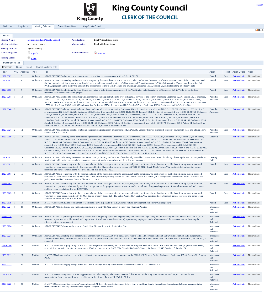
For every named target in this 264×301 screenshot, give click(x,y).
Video (33, 58)
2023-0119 (6, 202)
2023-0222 (7, 284)
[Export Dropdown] (29, 67)
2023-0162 (7, 183)
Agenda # (24, 72)
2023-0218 (7, 274)
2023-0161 (7, 174)
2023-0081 (7, 164)
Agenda (34, 53)
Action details (239, 76)
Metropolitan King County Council (44, 40)
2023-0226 (7, 226)
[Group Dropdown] (19, 67)
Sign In (259, 4)
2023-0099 (7, 136)
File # (4, 72)
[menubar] (29, 67)
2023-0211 (6, 255)
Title (46, 72)
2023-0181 (7, 80)
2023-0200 (7, 245)
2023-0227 (7, 235)
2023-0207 (7, 96)
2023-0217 (7, 264)
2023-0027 (7, 129)
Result (227, 72)
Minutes (101, 53)
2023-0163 (7, 193)
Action (212, 72)
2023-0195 (7, 90)
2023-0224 (7, 207)
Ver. (16, 72)
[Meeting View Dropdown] (46, 67)
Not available (254, 76)
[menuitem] (7, 67)
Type (34, 72)
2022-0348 (7, 109)
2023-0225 (7, 216)
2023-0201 (7, 157)
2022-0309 (7, 76)
